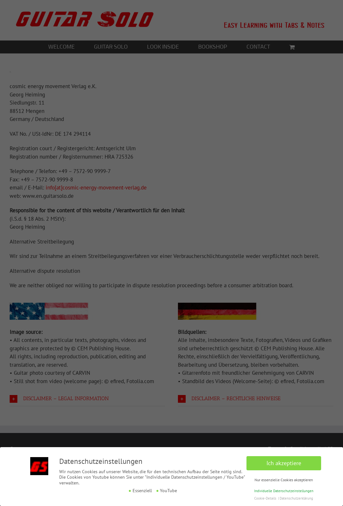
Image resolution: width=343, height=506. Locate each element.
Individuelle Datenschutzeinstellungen (283, 491)
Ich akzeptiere (283, 463)
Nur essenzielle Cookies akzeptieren (284, 479)
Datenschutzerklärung (296, 498)
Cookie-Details (265, 498)
